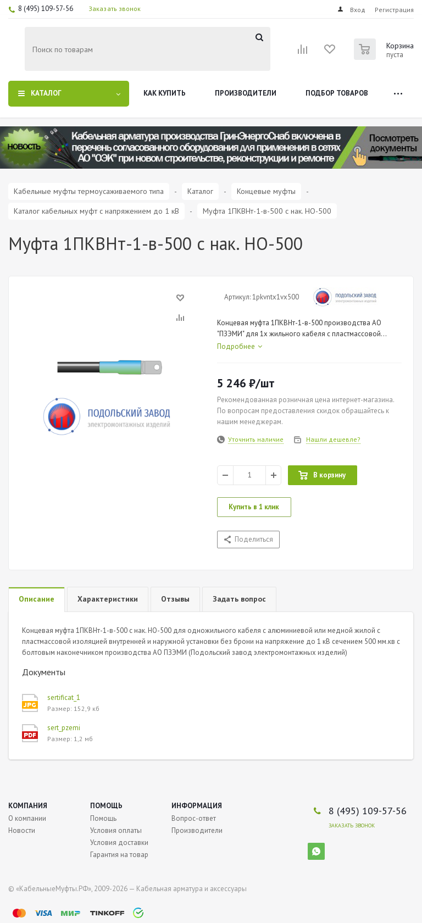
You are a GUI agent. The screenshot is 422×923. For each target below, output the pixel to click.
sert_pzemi (63, 727)
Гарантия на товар (119, 854)
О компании (27, 818)
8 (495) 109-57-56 (45, 8)
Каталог (46, 93)
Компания (27, 805)
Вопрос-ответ (193, 818)
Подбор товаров (337, 93)
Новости (21, 830)
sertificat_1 (63, 697)
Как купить (164, 93)
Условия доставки (119, 842)
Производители (245, 93)
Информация (196, 805)
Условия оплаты (116, 830)
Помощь (106, 805)
